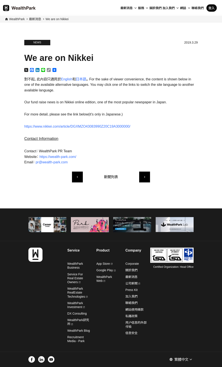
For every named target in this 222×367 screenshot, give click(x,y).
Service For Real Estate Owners (75, 278)
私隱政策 (132, 316)
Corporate (132, 263)
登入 (212, 8)
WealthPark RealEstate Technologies (77, 292)
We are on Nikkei (57, 19)
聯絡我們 (198, 8)
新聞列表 (111, 177)
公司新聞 (133, 283)
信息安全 (132, 333)
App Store (104, 263)
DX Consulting (77, 313)
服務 (141, 8)
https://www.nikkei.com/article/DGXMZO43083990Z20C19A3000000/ (77, 126)
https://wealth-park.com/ (57, 157)
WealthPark (17, 19)
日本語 (81, 79)
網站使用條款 (135, 309)
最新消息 (127, 8)
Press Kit (132, 290)
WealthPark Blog (78, 330)
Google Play (106, 270)
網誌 (183, 8)
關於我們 (156, 8)
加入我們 (169, 8)
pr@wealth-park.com (52, 162)
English (66, 79)
